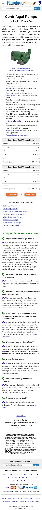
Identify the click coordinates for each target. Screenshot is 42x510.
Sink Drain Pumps (9, 206)
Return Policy (34, 501)
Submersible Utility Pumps (12, 223)
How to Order (28, 498)
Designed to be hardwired (14, 121)
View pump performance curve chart (21, 70)
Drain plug (9, 93)
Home (4, 498)
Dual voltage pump (12, 130)
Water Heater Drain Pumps (12, 217)
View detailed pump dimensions (16, 135)
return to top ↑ (20, 416)
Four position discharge (13, 95)
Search (35, 465)
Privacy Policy (24, 501)
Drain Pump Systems (10, 209)
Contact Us (18, 498)
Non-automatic (10, 88)
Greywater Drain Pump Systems (14, 214)
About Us (11, 498)
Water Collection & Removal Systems (16, 211)
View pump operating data (21, 68)
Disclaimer (14, 501)
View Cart (30, 195)
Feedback (6, 501)
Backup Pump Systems (11, 225)
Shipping (37, 498)
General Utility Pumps (10, 220)
